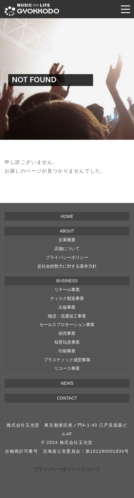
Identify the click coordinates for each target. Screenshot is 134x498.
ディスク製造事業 (67, 298)
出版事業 (67, 307)
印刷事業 (67, 351)
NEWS (67, 383)
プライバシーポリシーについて (67, 469)
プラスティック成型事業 (67, 359)
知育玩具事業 (67, 342)
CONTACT (67, 398)
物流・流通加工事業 (67, 316)
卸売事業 (67, 333)
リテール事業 (67, 289)
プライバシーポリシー (67, 257)
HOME (67, 216)
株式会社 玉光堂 (32, 10)
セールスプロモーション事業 (67, 324)
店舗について (67, 248)
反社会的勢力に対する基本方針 (67, 266)
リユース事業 (67, 368)
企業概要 (67, 239)
